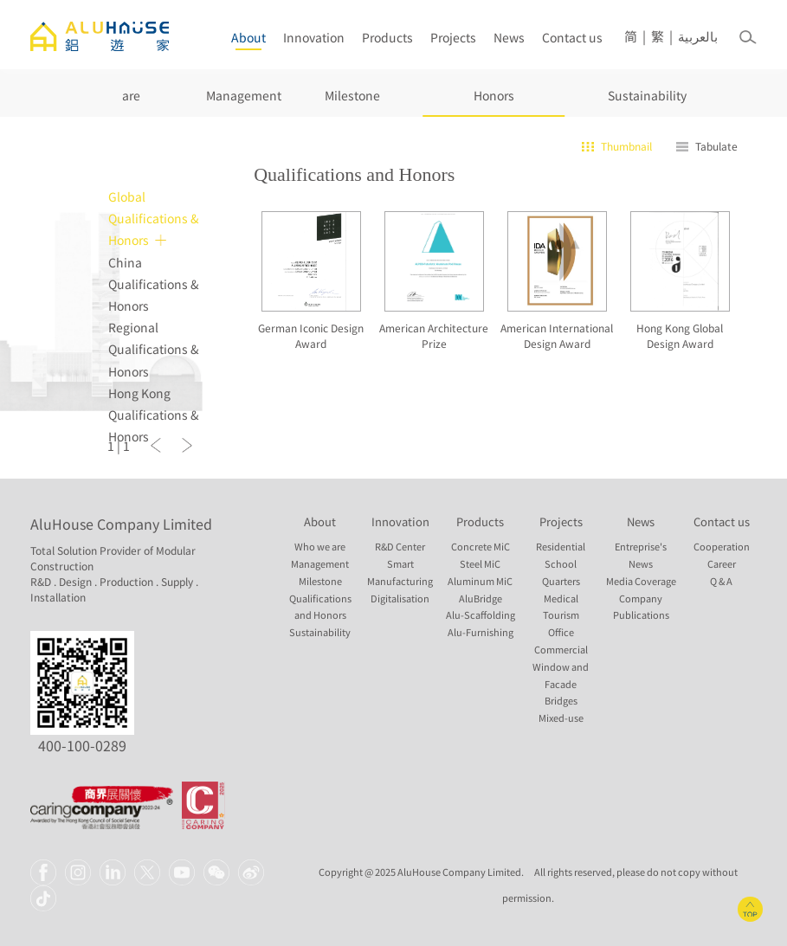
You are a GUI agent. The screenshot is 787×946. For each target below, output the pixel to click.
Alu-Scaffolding (480, 615)
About (248, 37)
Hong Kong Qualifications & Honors (153, 414)
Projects (453, 37)
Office (561, 632)
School (561, 564)
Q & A (721, 581)
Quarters (561, 581)
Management (243, 95)
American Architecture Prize (433, 335)
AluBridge (480, 598)
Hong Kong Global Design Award (679, 335)
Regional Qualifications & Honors (153, 349)
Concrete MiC (480, 546)
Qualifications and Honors (494, 78)
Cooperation (721, 546)
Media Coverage (641, 581)
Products (387, 37)
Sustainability (647, 95)
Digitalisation (400, 598)
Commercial (561, 649)
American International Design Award (556, 335)
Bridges (561, 700)
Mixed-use (561, 718)
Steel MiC (480, 564)
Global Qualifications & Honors (153, 218)
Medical (561, 598)
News (509, 37)
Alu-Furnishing (480, 632)
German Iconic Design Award (311, 335)
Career (721, 564)
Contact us (572, 37)
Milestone (352, 95)
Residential (560, 546)
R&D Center (400, 546)
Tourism (561, 615)
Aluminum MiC (480, 581)
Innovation (314, 37)
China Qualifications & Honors (153, 284)
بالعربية (698, 36)
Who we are (131, 78)
